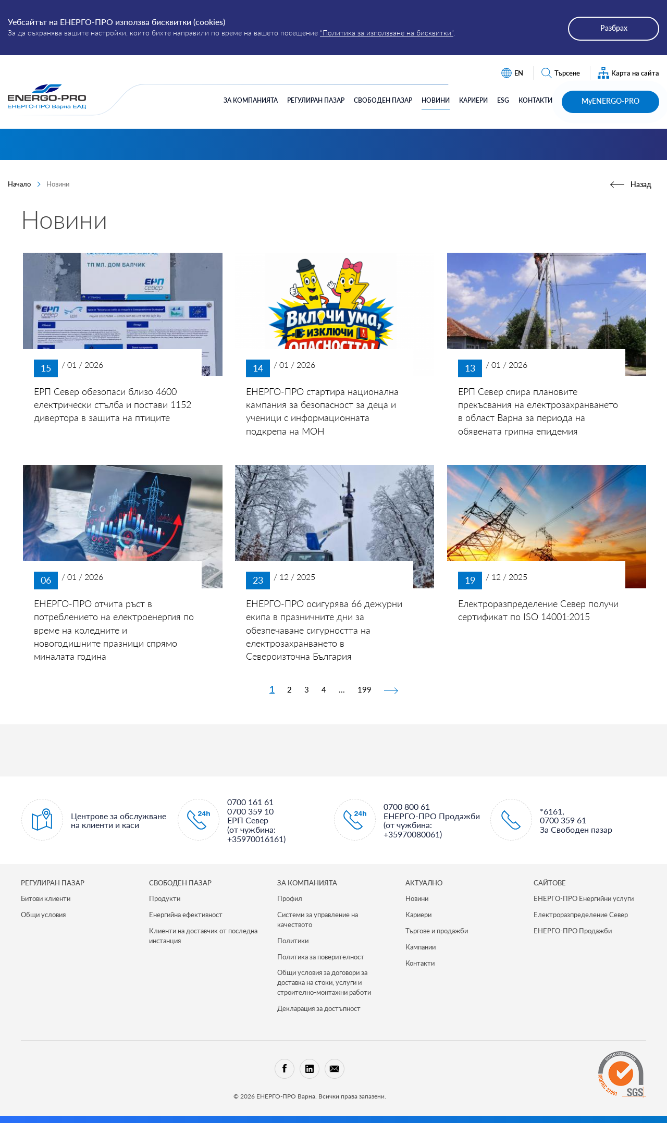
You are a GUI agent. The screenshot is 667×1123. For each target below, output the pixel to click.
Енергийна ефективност (186, 914)
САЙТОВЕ (550, 883)
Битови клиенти (45, 898)
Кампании (420, 947)
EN (512, 73)
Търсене (560, 73)
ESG (503, 100)
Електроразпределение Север (581, 914)
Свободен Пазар (383, 100)
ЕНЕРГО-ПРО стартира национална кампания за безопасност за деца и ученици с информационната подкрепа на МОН (322, 411)
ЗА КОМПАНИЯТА (307, 883)
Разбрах (613, 27)
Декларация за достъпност (319, 1008)
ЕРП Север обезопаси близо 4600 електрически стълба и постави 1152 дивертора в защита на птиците (112, 404)
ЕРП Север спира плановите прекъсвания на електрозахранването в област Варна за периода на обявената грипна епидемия (538, 411)
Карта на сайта (628, 73)
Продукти (164, 898)
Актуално (423, 883)
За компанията (251, 100)
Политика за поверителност (320, 957)
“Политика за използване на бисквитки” (386, 32)
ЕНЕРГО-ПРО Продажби (573, 931)
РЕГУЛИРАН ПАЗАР (52, 883)
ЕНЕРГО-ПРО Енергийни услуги (584, 898)
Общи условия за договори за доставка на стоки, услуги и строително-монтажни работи (324, 982)
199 (364, 689)
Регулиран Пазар (315, 100)
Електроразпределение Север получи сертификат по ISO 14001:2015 (538, 610)
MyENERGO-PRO (610, 100)
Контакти (535, 100)
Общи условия (43, 914)
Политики (292, 940)
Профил (289, 898)
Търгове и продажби (436, 931)
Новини (436, 100)
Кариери (473, 100)
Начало (19, 184)
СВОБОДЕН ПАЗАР (180, 883)
